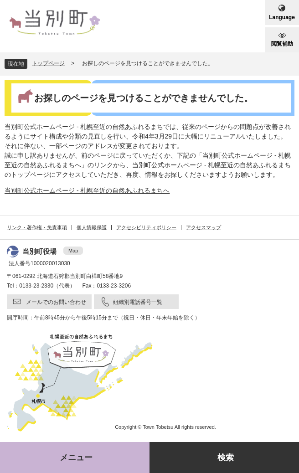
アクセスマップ (203, 227)
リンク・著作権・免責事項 (37, 227)
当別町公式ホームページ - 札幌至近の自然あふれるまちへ (87, 190)
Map (73, 250)
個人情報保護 (92, 227)
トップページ (48, 63)
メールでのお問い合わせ (56, 302)
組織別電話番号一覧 (137, 302)
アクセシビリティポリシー (146, 227)
